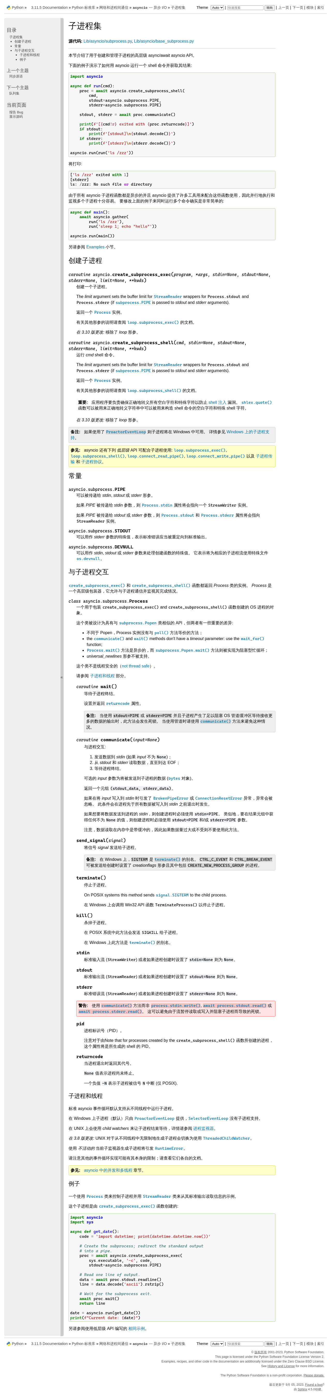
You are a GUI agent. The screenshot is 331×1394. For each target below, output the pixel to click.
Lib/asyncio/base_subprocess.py (164, 41)
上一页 (283, 7)
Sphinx (302, 1389)
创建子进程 (22, 41)
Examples (95, 247)
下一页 (297, 7)
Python (18, 7)
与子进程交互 (24, 50)
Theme (211, 7)
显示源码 (16, 117)
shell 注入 (217, 402)
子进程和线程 (30, 55)
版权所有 (260, 1352)
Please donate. (314, 1375)
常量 (17, 46)
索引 (320, 7)
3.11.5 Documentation (49, 7)
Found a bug (313, 1385)
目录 (12, 30)
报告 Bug (16, 112)
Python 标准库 (83, 7)
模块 (310, 7)
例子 (23, 59)
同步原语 (16, 76)
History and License (281, 1366)
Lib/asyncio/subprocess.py (108, 41)
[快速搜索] (245, 7)
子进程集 (178, 7)
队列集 (14, 93)
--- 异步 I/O (149, 7)
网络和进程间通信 (113, 7)
